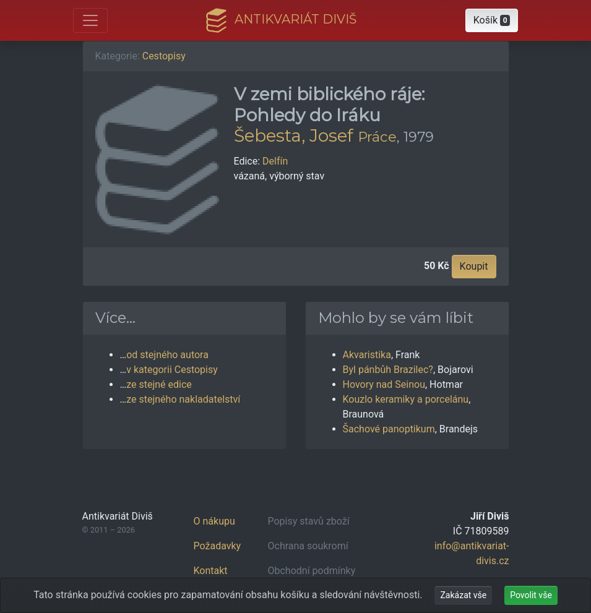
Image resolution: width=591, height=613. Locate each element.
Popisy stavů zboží (309, 521)
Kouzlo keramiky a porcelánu (406, 399)
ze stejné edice (159, 384)
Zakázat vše (463, 595)
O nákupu (214, 521)
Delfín (275, 161)
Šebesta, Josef (293, 135)
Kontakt (211, 571)
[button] (492, 20)
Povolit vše (531, 595)
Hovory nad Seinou (384, 384)
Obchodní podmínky (312, 571)
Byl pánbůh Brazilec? (388, 369)
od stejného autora (167, 355)
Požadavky (217, 546)
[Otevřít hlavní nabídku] (90, 20)
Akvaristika (367, 355)
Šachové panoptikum (389, 429)
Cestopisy (164, 56)
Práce (377, 136)
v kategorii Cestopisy (172, 369)
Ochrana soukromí (308, 546)
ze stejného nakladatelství (183, 399)
